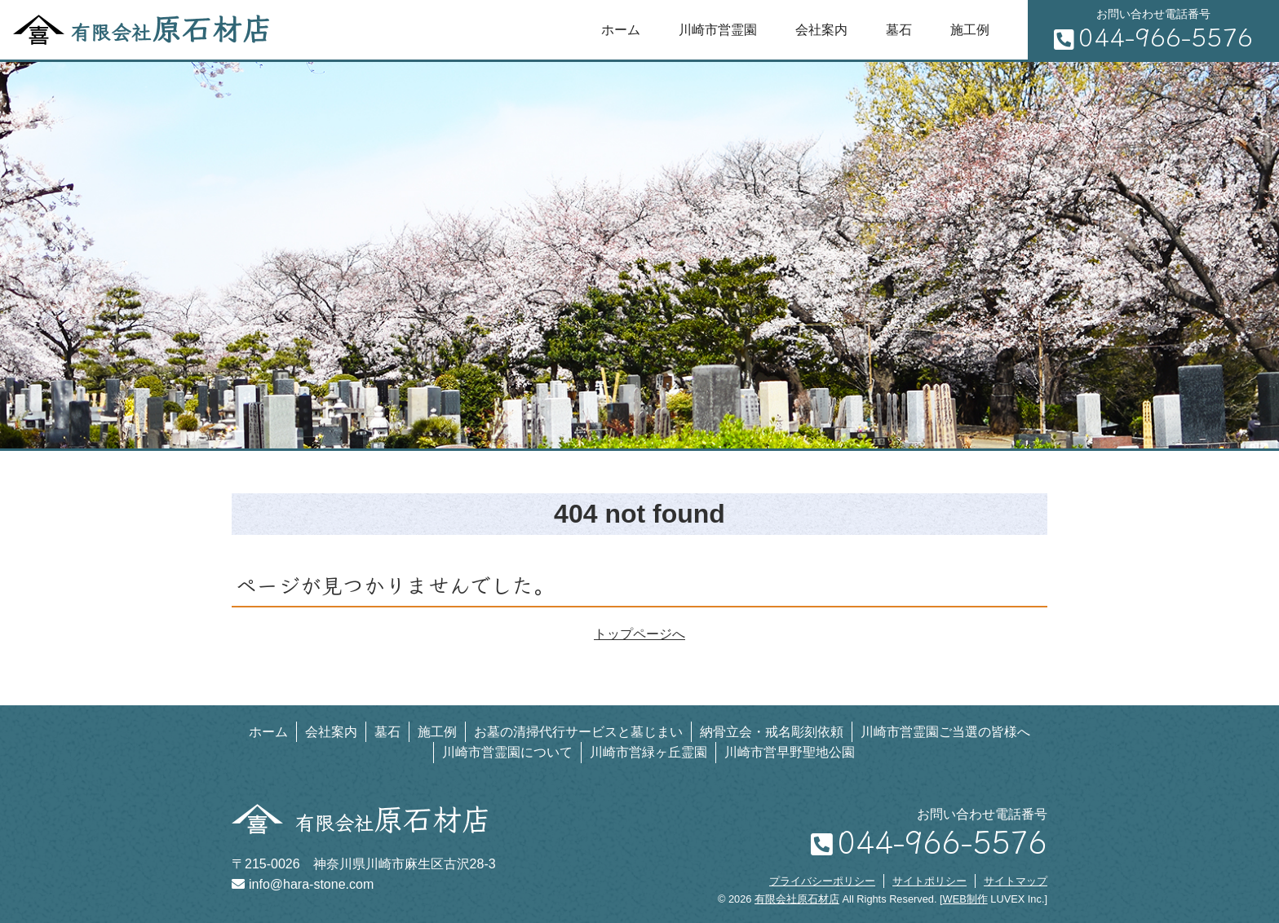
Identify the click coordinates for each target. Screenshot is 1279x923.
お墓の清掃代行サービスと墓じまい (578, 732)
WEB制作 (965, 899)
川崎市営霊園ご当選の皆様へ (945, 732)
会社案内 (821, 30)
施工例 (969, 30)
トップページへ (639, 634)
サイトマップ (1015, 881)
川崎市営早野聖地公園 (789, 752)
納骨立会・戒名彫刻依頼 (771, 732)
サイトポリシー (929, 881)
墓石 (899, 30)
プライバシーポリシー (822, 881)
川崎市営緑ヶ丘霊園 (648, 752)
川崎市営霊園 (718, 30)
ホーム (620, 30)
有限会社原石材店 (797, 899)
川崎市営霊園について (507, 752)
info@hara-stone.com (303, 884)
